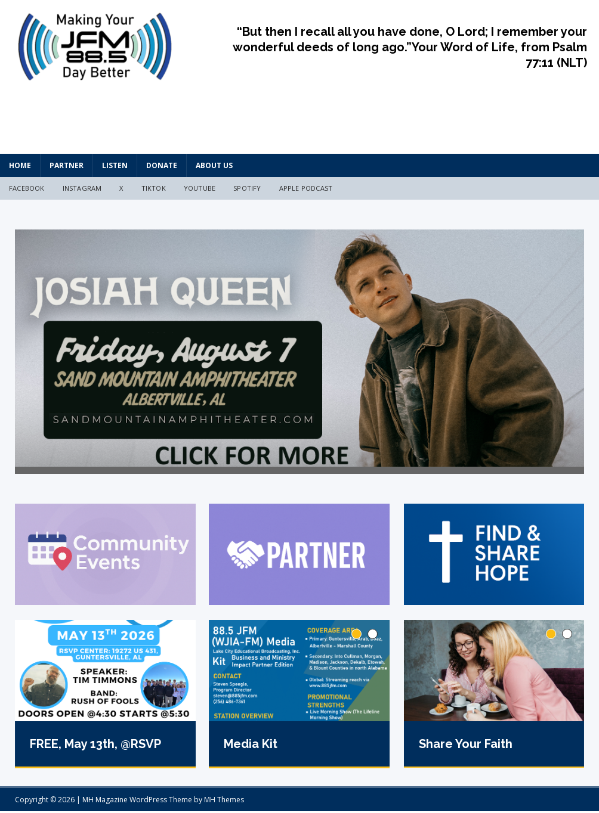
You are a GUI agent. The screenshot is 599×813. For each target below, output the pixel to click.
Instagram (82, 188)
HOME (20, 165)
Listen (115, 165)
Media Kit (250, 748)
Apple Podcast (306, 188)
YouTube (199, 188)
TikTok (153, 188)
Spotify (247, 188)
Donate (161, 165)
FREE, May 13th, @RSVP (95, 748)
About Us (214, 165)
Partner (67, 165)
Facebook (27, 188)
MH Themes (224, 801)
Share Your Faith (465, 748)
